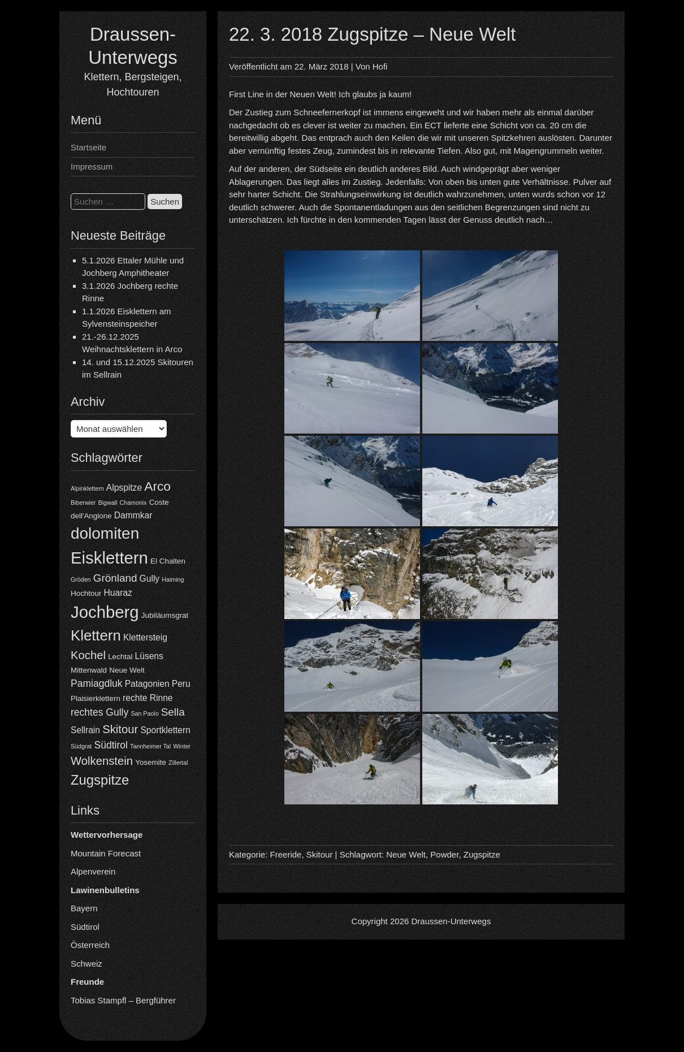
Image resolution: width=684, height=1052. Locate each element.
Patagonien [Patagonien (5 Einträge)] (147, 684)
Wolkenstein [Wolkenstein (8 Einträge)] (102, 761)
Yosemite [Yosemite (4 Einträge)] (150, 762)
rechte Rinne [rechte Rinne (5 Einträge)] (147, 698)
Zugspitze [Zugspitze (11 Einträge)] (100, 779)
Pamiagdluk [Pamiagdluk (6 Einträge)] (97, 683)
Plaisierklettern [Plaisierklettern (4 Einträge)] (95, 698)
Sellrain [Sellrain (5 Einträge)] (85, 730)
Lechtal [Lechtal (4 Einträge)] (120, 656)
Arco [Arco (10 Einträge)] (157, 486)
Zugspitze (482, 854)
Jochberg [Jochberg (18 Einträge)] (105, 612)
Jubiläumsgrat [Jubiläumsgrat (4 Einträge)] (164, 615)
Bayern (84, 908)
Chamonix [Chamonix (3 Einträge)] (133, 502)
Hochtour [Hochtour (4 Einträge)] (86, 593)
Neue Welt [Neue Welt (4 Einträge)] (126, 670)
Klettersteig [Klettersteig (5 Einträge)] (145, 637)
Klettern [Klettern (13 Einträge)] (96, 635)
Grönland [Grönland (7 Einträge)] (115, 578)
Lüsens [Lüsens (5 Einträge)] (149, 656)
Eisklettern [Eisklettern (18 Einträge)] (109, 557)
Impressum (91, 166)
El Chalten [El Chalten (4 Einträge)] (167, 561)
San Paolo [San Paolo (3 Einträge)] (144, 713)
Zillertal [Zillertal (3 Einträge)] (178, 762)
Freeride (286, 854)
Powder (444, 854)
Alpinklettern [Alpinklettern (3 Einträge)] (87, 488)
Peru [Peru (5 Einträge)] (181, 684)
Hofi (380, 66)
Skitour (319, 854)
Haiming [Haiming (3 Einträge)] (173, 579)
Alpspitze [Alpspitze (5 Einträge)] (124, 487)
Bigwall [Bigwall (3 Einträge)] (108, 502)
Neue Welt (406, 854)
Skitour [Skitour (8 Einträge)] (120, 729)
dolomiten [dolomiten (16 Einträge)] (105, 533)
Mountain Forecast (106, 853)
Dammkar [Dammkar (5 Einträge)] (133, 515)
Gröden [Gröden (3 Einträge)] (81, 579)
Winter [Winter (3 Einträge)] (182, 746)
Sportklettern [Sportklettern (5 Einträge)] (165, 730)
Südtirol (85, 927)
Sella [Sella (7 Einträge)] (173, 712)
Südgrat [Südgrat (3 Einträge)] (81, 746)
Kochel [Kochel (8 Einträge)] (88, 655)
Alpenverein (93, 871)
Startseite (88, 147)
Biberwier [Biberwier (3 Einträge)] (83, 502)
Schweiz (86, 963)
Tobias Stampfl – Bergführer (123, 1000)
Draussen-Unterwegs (451, 921)
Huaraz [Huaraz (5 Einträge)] (118, 593)
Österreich (90, 945)
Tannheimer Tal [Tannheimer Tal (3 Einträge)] (150, 746)
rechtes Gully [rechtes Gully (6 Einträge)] (99, 712)
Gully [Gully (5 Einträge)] (150, 578)
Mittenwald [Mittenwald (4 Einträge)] (89, 670)
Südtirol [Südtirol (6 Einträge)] (111, 745)
